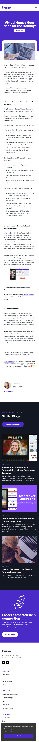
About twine (6, 717)
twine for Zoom (9, 233)
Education (5, 705)
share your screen (28, 295)
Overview (5, 674)
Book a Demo (10, 634)
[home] (6, 7)
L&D (3, 701)
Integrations (6, 685)
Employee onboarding (10, 694)
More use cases (7, 708)
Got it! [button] (19, 736)
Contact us (5, 741)
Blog (3, 721)
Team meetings (7, 698)
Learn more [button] (8, 731)
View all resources (13, 424)
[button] (35, 7)
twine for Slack (7, 681)
